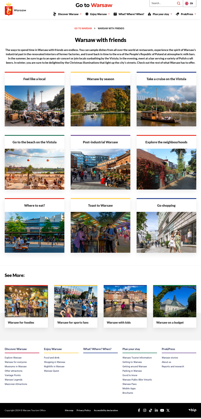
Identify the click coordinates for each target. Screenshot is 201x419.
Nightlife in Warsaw (54, 368)
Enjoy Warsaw (100, 14)
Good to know (129, 376)
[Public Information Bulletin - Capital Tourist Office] (192, 411)
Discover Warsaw (70, 14)
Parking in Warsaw (132, 372)
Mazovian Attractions (16, 385)
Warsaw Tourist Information (137, 359)
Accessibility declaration (105, 411)
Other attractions (13, 372)
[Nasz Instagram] (144, 411)
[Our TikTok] (150, 411)
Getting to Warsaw (132, 363)
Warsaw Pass (129, 385)
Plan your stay (162, 14)
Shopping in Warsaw (54, 363)
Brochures (127, 394)
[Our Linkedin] (155, 411)
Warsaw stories (170, 359)
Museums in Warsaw (16, 368)
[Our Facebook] (138, 411)
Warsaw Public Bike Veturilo (137, 381)
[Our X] (167, 411)
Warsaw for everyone (16, 363)
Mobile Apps (129, 390)
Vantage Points (13, 376)
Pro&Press (188, 14)
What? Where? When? (131, 14)
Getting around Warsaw (134, 368)
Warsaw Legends (13, 381)
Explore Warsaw (13, 359)
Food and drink (52, 359)
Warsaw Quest (51, 372)
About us (166, 363)
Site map (69, 411)
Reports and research (173, 368)
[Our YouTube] (161, 411)
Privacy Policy (83, 411)
